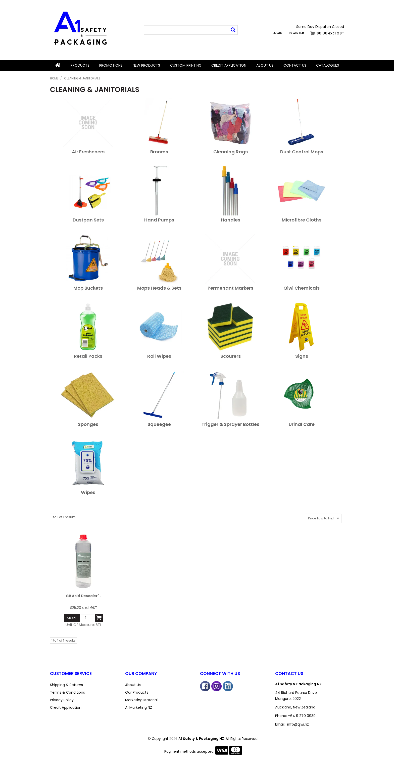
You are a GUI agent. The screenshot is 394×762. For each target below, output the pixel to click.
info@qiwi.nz (298, 724)
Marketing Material (141, 699)
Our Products (136, 692)
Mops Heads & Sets (159, 288)
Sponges (88, 424)
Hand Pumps (159, 220)
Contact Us (294, 65)
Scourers (230, 356)
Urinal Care (302, 424)
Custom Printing (186, 65)
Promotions (111, 65)
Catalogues (327, 65)
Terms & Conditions (67, 692)
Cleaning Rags (230, 152)
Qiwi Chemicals (301, 288)
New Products (146, 65)
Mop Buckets (88, 288)
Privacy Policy (62, 699)
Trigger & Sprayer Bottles (230, 424)
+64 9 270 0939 (302, 715)
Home (58, 65)
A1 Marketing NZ (138, 707)
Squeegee (159, 424)
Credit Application (228, 65)
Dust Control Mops (301, 152)
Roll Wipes (159, 356)
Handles (230, 220)
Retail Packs (88, 356)
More (72, 617)
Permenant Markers (230, 288)
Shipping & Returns (66, 684)
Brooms (159, 152)
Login (277, 32)
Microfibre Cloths (301, 220)
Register (296, 32)
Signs (301, 356)
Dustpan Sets (88, 220)
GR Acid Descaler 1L (83, 595)
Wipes (88, 492)
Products (80, 65)
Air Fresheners (88, 152)
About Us (264, 65)
